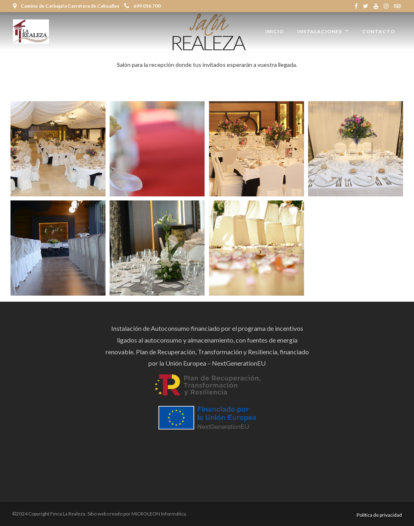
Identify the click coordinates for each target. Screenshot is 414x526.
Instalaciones (319, 31)
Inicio (274, 31)
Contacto (378, 31)
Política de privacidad (379, 515)
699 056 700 (142, 6)
